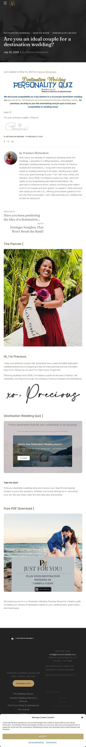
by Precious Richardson (35, 52)
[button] (82, 717)
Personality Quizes (65, 33)
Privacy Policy (51, 742)
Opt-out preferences (36, 742)
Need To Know (41, 33)
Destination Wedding (17, 33)
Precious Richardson (46, 72)
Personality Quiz (35, 137)
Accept (43, 736)
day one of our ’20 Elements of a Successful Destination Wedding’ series (42, 100)
